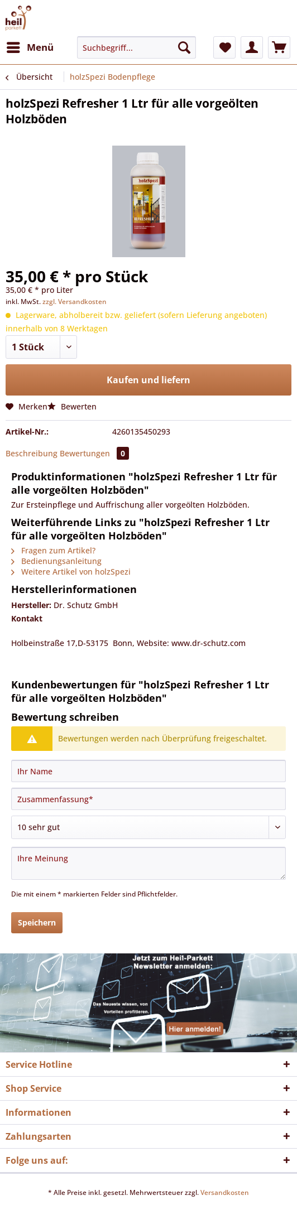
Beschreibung (32, 453)
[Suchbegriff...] (136, 47)
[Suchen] (184, 47)
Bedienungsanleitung (56, 561)
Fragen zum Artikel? (53, 550)
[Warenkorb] (279, 47)
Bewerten (72, 406)
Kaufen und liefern (148, 380)
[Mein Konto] (252, 47)
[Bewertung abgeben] (148, 827)
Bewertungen (94, 453)
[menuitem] (29, 47)
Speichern (37, 922)
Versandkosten (224, 1192)
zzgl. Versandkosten (74, 301)
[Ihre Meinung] (148, 863)
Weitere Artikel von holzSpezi (71, 571)
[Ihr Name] (148, 771)
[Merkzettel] (224, 47)
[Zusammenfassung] (148, 799)
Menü (30, 46)
